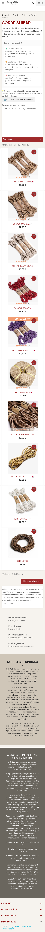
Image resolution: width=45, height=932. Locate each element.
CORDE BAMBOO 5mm (22, 519)
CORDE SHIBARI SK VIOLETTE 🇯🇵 (22, 350)
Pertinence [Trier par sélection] (22, 139)
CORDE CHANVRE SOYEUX (22, 266)
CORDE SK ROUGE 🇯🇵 (22, 308)
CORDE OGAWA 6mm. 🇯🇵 (22, 392)
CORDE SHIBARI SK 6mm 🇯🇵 (22, 182)
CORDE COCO (22, 561)
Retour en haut (32, 581)
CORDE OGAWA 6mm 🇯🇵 (22, 224)
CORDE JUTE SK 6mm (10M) (22, 434)
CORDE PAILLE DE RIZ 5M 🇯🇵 (22, 477)
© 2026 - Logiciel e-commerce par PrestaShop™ (16, 927)
